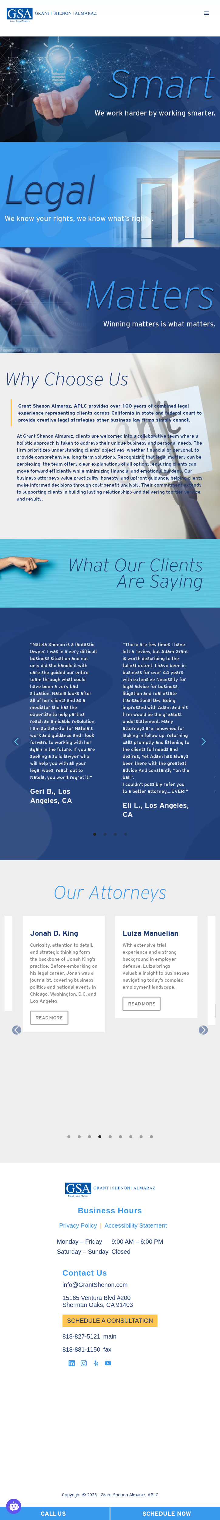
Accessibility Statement (135, 1225)
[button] (206, 13)
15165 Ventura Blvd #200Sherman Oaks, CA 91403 (98, 1301)
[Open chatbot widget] (13, 1506)
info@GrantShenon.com (95, 1284)
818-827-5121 (81, 1336)
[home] (51, 15)
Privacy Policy (78, 1225)
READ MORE (49, 1018)
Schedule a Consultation (110, 1320)
